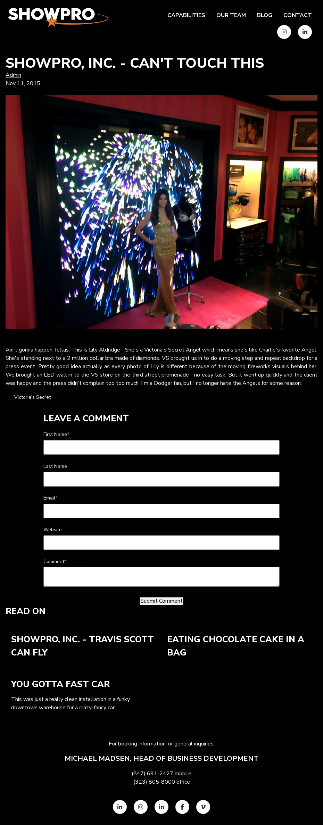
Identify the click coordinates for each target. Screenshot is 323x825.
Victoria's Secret (32, 397)
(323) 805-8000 (154, 782)
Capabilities (186, 15)
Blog (264, 15)
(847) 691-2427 (152, 773)
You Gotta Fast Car (60, 684)
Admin (13, 75)
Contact (297, 15)
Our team (231, 15)
